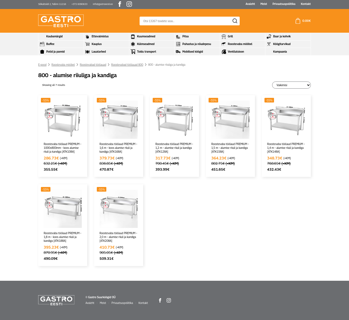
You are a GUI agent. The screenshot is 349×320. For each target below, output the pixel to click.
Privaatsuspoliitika (283, 3)
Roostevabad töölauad (93, 64)
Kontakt (306, 3)
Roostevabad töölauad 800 (127, 64)
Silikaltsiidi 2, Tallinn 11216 (52, 4)
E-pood (42, 64)
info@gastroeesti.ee (103, 4)
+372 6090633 (79, 4)
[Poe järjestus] (291, 84)
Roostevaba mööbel (63, 64)
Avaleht (250, 3)
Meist (263, 3)
